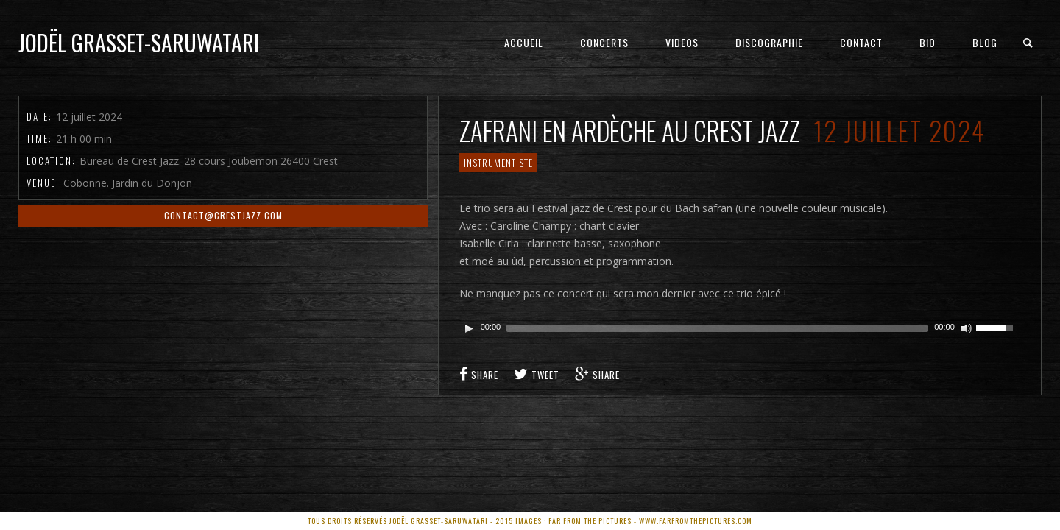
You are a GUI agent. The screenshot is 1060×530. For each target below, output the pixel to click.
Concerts (604, 42)
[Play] (469, 328)
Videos (682, 42)
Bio (927, 42)
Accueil (523, 42)
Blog (984, 42)
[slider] (717, 328)
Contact (861, 42)
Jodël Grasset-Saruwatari (138, 42)
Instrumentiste (498, 162)
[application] (740, 328)
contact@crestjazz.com (223, 215)
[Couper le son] (966, 328)
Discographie (769, 42)
